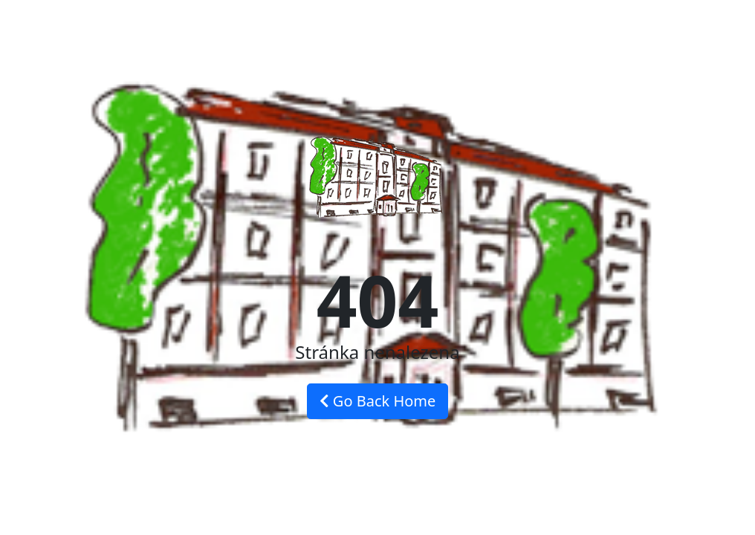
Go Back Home (378, 401)
